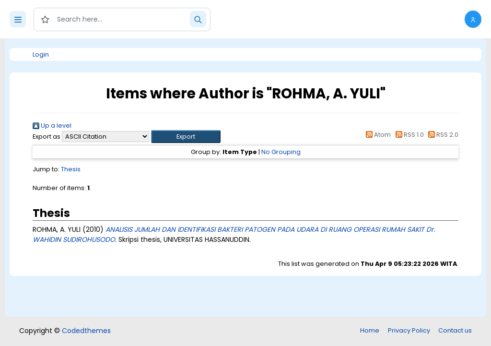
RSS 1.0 (407, 135)
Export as (46, 136)
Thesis (71, 169)
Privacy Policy (409, 330)
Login (41, 54)
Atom (377, 135)
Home (369, 330)
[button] (473, 19)
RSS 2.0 (441, 135)
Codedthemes (86, 330)
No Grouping (281, 152)
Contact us (455, 330)
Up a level (52, 125)
